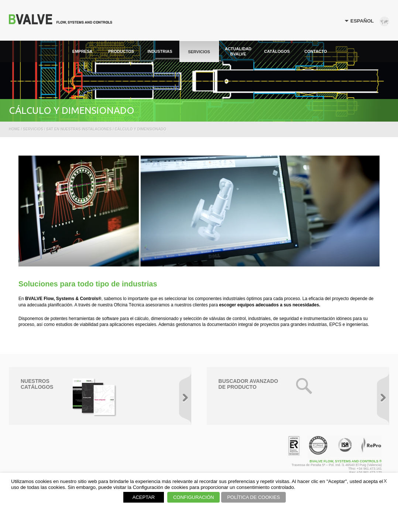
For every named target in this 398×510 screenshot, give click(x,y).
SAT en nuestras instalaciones (78, 129)
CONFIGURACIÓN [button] (193, 497)
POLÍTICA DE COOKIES (253, 497)
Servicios (33, 129)
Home (14, 129)
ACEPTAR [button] (144, 497)
